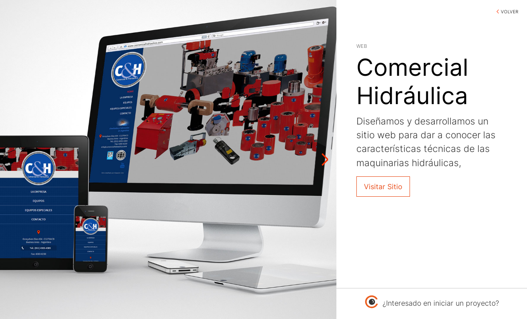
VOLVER (509, 11)
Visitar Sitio (383, 186)
